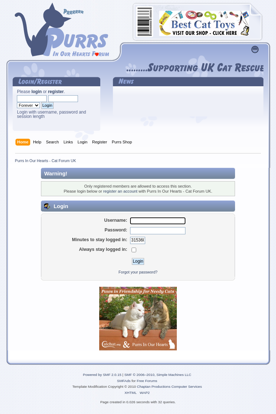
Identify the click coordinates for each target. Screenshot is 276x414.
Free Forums (147, 381)
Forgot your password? (138, 272)
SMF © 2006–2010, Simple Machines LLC (157, 375)
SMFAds (124, 381)
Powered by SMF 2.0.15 (102, 375)
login (36, 91)
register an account (120, 191)
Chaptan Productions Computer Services (169, 386)
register (56, 91)
